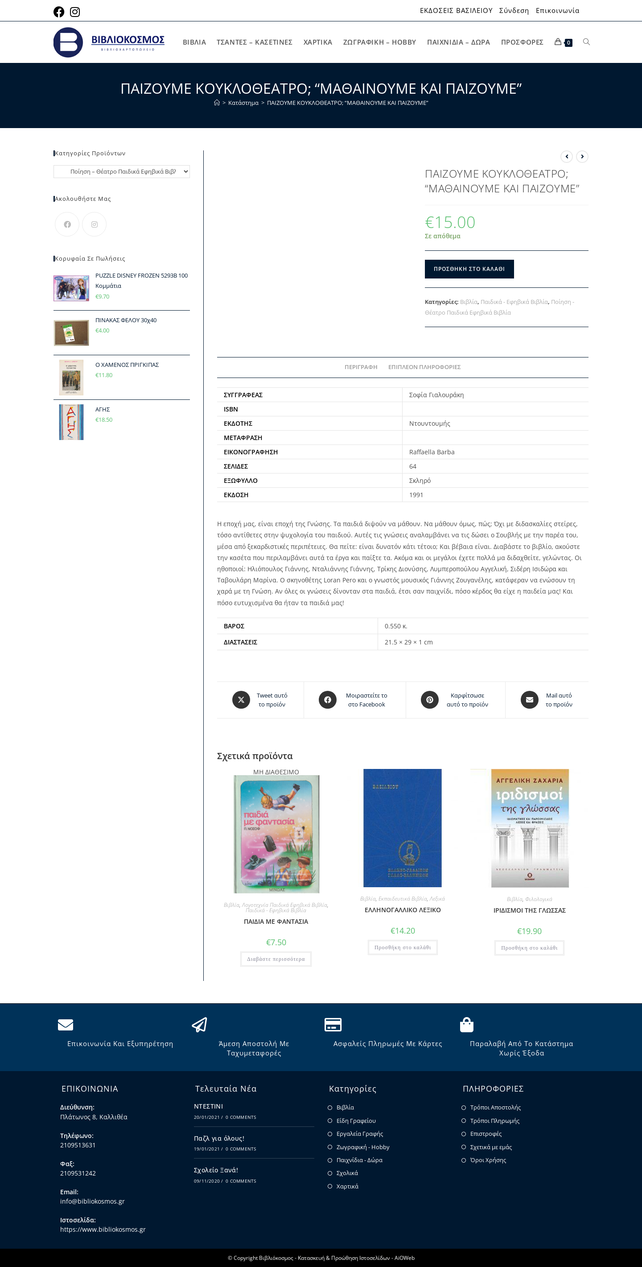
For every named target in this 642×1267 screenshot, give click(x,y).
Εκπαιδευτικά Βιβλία (403, 898)
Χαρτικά (347, 1186)
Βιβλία (468, 302)
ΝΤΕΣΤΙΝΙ (208, 1106)
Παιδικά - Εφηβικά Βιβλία (514, 302)
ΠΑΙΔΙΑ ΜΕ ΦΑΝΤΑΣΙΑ (276, 921)
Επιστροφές (486, 1133)
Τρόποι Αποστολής (495, 1107)
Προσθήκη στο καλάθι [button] (402, 947)
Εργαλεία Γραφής (360, 1133)
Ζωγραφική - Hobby (363, 1146)
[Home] (217, 103)
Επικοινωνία (558, 10)
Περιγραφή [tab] (361, 367)
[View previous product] (566, 156)
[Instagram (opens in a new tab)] (74, 11)
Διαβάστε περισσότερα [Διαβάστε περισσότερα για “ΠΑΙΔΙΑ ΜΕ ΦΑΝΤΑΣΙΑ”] (276, 958)
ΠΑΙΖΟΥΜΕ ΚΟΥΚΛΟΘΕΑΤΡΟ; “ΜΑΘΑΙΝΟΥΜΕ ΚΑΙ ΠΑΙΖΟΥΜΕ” (347, 103)
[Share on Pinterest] (456, 700)
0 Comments (241, 1116)
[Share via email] (547, 700)
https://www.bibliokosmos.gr (103, 1229)
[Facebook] (67, 224)
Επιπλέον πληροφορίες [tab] (424, 367)
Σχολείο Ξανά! (216, 1169)
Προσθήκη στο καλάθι (469, 269)
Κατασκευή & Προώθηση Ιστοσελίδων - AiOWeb (356, 1257)
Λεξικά (437, 898)
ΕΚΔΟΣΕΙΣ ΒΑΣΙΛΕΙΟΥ (456, 10)
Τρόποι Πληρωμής (494, 1120)
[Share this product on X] (260, 700)
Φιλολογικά (538, 898)
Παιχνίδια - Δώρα (360, 1159)
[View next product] (582, 156)
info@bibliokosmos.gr (92, 1200)
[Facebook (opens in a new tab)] (60, 11)
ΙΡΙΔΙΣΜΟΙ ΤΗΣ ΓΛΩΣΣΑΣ (530, 910)
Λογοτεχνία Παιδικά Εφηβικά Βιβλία (284, 904)
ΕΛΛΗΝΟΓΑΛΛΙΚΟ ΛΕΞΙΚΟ (403, 909)
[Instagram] (94, 224)
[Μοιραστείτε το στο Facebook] (354, 700)
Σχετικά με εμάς (491, 1146)
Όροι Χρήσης (488, 1159)
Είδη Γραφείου (356, 1120)
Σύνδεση (514, 10)
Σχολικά (347, 1173)
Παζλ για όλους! (219, 1138)
